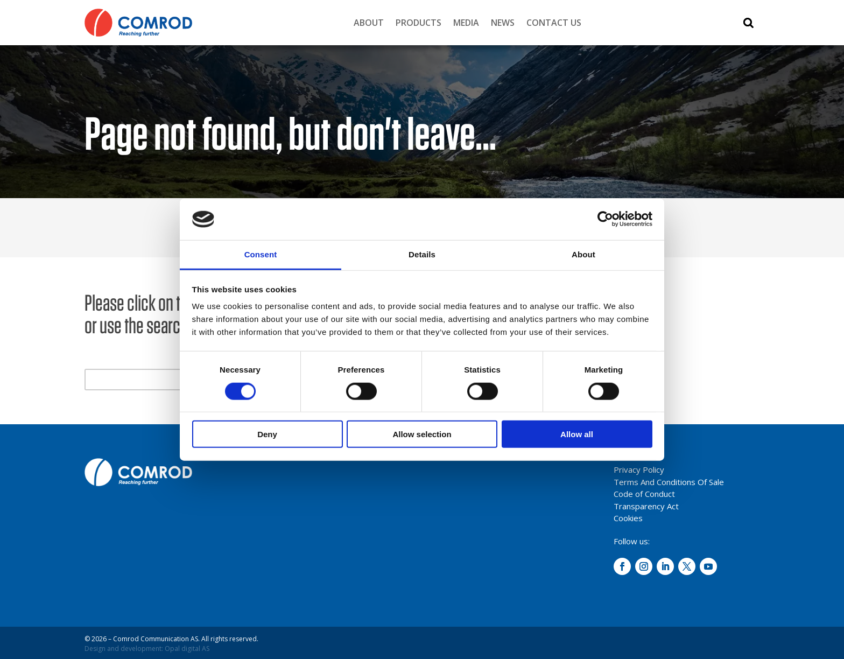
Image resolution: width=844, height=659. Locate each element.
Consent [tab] (260, 254)
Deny (267, 434)
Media (466, 22)
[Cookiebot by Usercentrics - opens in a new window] (605, 219)
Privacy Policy (639, 469)
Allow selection (421, 434)
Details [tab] (422, 254)
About (369, 22)
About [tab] (583, 254)
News (503, 22)
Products (418, 22)
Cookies (628, 518)
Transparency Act (646, 506)
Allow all (576, 434)
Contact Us (553, 22)
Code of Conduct (644, 493)
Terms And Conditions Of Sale (669, 481)
